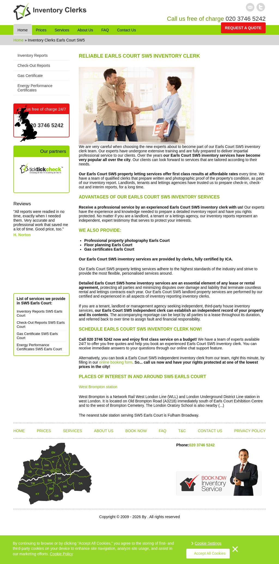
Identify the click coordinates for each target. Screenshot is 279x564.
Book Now (136, 431)
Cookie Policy (61, 554)
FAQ (162, 431)
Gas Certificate (30, 75)
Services (72, 431)
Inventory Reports (32, 55)
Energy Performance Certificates (34, 88)
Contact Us (210, 431)
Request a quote (243, 28)
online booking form (115, 362)
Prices (44, 431)
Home (19, 40)
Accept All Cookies (210, 553)
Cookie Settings (208, 543)
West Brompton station (98, 387)
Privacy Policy (249, 431)
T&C (182, 431)
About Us (103, 431)
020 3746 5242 (246, 18)
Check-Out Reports (33, 65)
